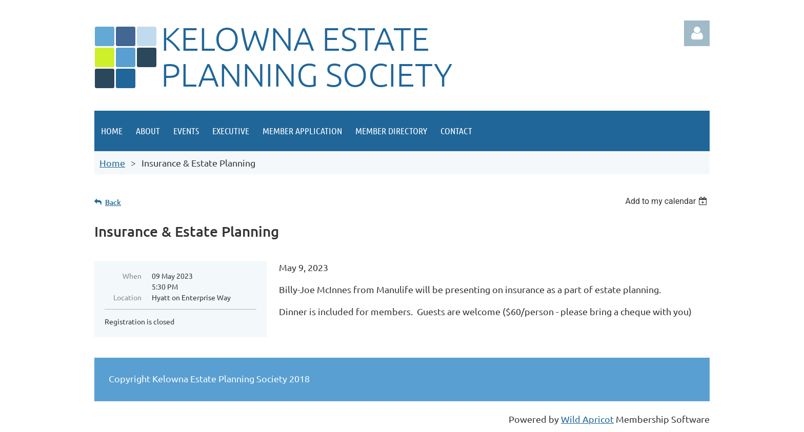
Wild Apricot (587, 419)
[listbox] (667, 201)
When (132, 275)
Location (127, 297)
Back (113, 202)
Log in (697, 33)
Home (112, 162)
